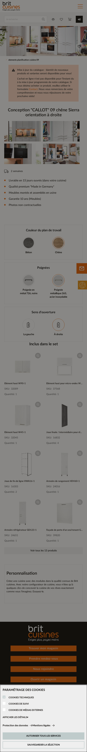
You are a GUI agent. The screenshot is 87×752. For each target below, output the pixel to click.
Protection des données (15, 725)
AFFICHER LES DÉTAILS (15, 717)
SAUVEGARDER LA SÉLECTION (43, 745)
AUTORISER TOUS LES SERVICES (43, 736)
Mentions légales (41, 725)
